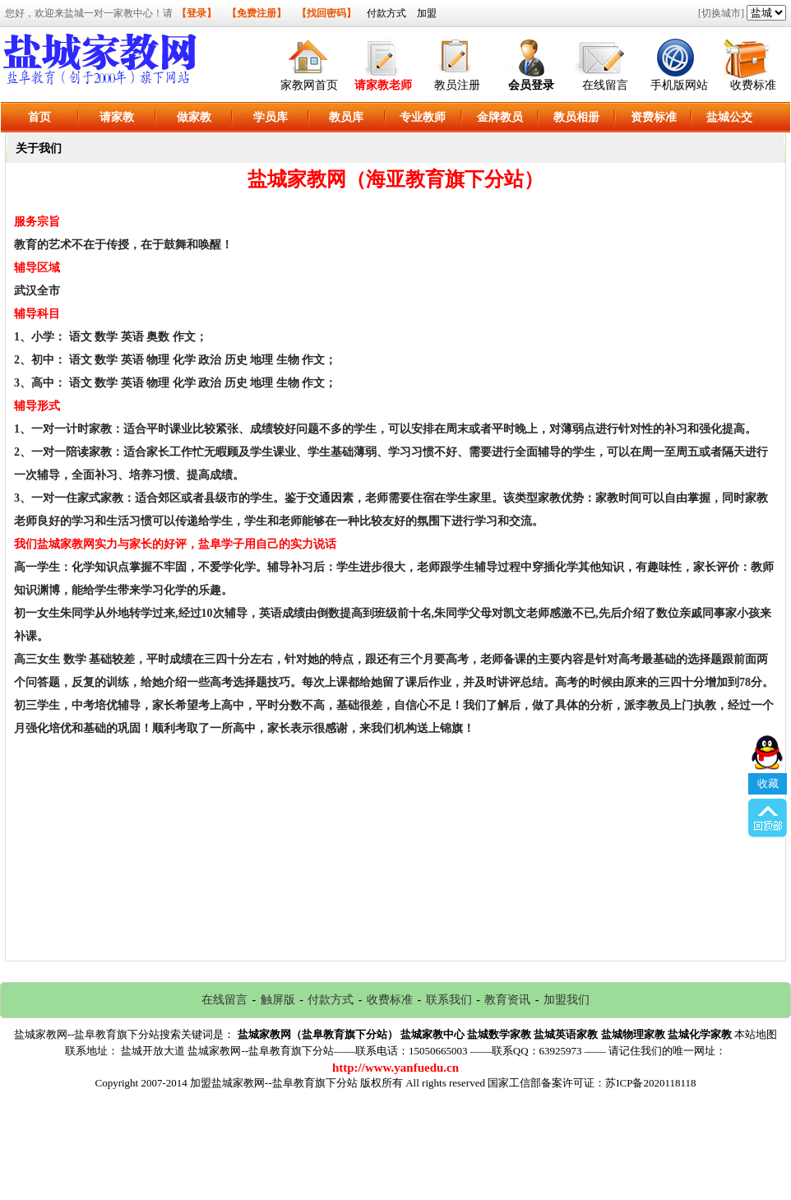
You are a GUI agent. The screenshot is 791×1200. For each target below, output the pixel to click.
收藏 (768, 729)
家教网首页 (309, 85)
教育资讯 (507, 1000)
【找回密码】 (326, 13)
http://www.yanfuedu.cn (395, 1067)
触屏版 (278, 1000)
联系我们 (449, 1000)
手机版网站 (679, 85)
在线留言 (605, 85)
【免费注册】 (256, 13)
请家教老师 (383, 85)
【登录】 (196, 13)
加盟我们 (567, 1000)
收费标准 (753, 85)
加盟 (427, 13)
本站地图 (755, 1034)
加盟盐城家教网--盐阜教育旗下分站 (274, 1083)
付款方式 (386, 13)
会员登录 (531, 85)
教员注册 (457, 85)
